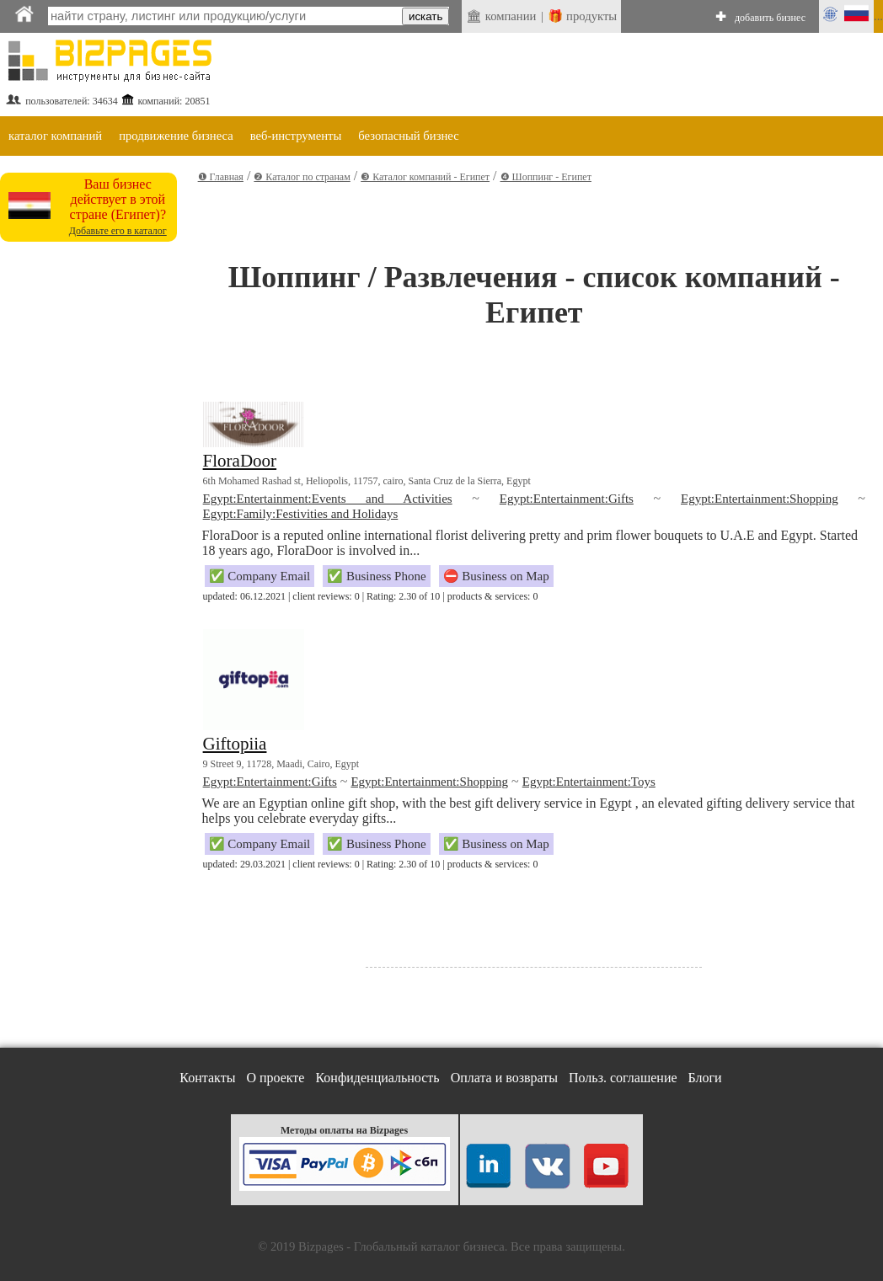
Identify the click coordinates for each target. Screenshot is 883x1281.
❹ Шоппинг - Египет (545, 177)
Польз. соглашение (623, 1077)
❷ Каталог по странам (302, 177)
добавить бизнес (770, 18)
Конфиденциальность (377, 1077)
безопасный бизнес (408, 135)
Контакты (207, 1077)
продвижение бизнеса (176, 135)
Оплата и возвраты (504, 1077)
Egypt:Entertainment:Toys (589, 781)
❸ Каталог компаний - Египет (425, 177)
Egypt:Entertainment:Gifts (567, 498)
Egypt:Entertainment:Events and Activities (327, 498)
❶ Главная (220, 177)
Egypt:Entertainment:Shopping (759, 498)
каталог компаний (55, 135)
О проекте (275, 1077)
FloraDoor (240, 461)
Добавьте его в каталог (118, 231)
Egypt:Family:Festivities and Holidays (301, 513)
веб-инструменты (296, 135)
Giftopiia (235, 744)
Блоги (705, 1077)
